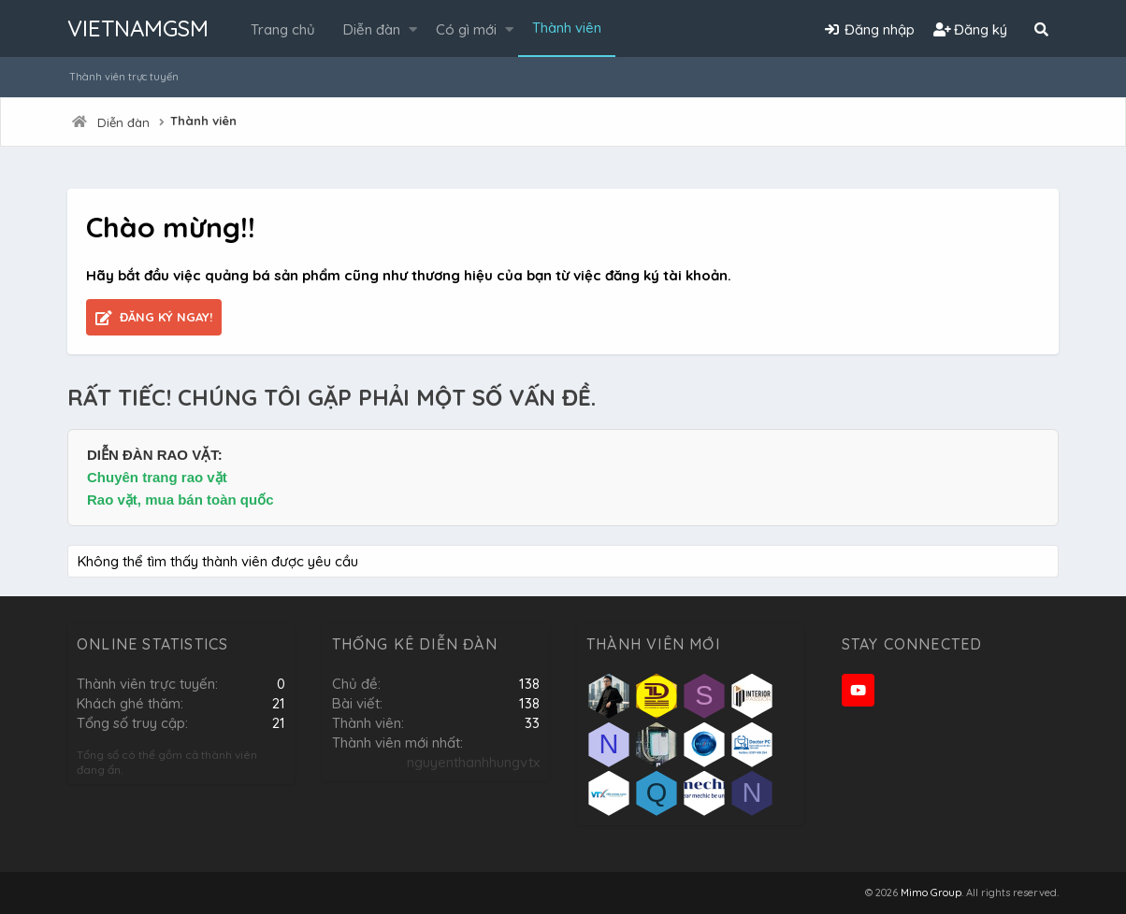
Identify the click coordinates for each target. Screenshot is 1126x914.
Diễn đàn (371, 29)
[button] (413, 29)
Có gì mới (466, 29)
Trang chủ (283, 29)
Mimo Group (931, 892)
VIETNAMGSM (138, 28)
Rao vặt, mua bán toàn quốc (180, 499)
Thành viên (566, 27)
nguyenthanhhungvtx (473, 762)
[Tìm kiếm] (1041, 29)
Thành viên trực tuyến (124, 76)
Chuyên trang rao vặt (157, 477)
